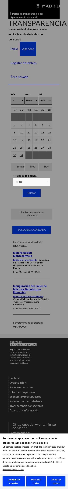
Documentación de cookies (13, 470)
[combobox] (31, 182)
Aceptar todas (56, 481)
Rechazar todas (36, 481)
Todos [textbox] (19, 182)
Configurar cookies (13, 481)
